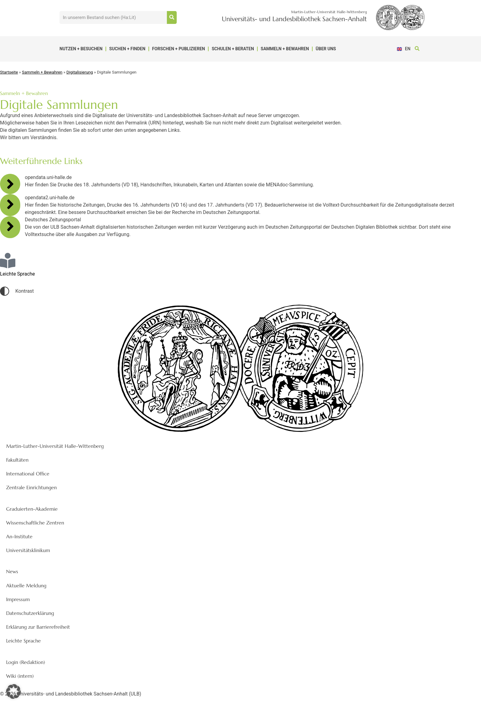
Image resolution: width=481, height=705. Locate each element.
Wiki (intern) (20, 676)
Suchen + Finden (127, 48)
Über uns (326, 48)
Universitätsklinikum (28, 550)
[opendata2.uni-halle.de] (10, 204)
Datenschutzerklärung (30, 613)
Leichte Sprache (23, 641)
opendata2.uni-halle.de (50, 197)
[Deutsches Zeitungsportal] (10, 226)
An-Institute (19, 536)
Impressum (18, 599)
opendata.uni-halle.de (48, 177)
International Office (27, 474)
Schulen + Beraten (233, 48)
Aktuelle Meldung (26, 585)
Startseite (9, 72)
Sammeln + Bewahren (285, 48)
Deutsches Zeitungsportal (53, 220)
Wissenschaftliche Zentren (35, 523)
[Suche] (172, 17)
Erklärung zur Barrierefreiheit (38, 627)
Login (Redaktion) (25, 662)
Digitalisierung (80, 72)
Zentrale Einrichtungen (31, 487)
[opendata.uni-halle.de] (10, 184)
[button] (417, 49)
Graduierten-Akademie (32, 509)
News (12, 571)
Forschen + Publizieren (178, 48)
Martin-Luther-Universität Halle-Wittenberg (55, 446)
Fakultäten (17, 460)
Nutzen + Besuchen (81, 48)
